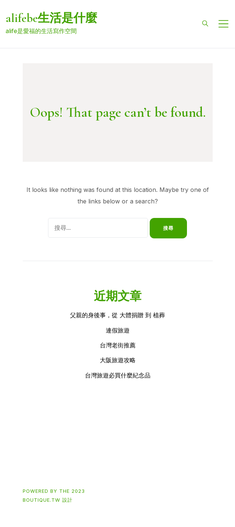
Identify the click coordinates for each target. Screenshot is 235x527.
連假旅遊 (118, 330)
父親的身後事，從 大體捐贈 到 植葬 (117, 315)
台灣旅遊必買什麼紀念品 (117, 375)
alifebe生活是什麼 (51, 18)
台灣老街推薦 (118, 345)
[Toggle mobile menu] (223, 24)
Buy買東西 (64, 440)
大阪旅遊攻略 (118, 360)
